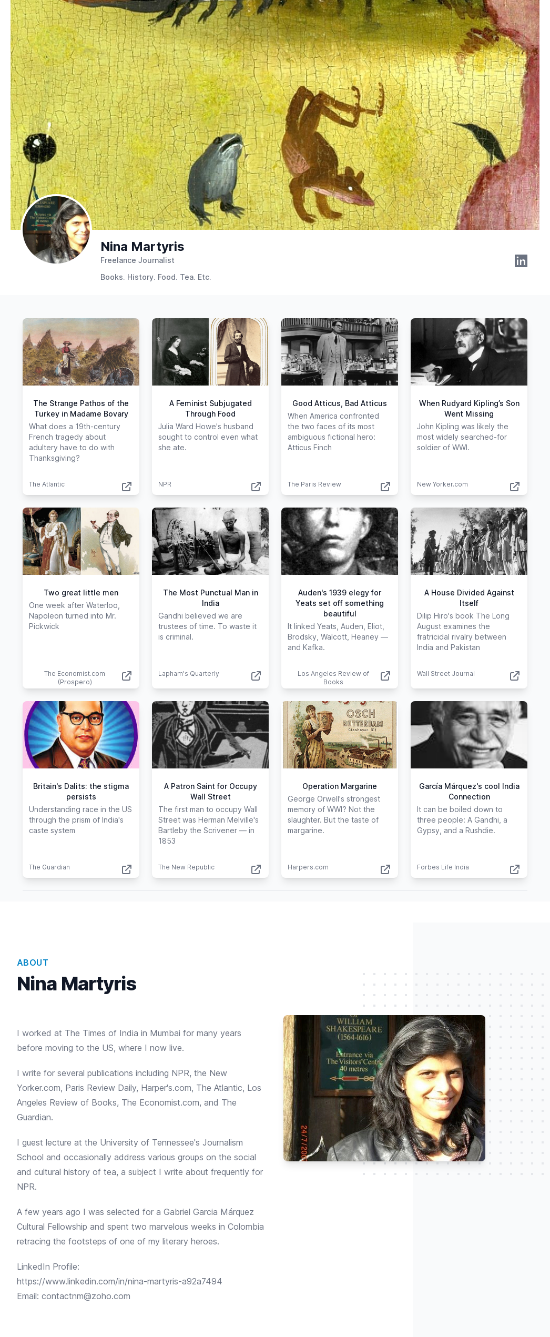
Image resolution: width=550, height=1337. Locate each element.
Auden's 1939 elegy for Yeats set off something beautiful (340, 603)
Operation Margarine (339, 786)
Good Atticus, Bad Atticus (339, 403)
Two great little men (81, 592)
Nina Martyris (142, 246)
